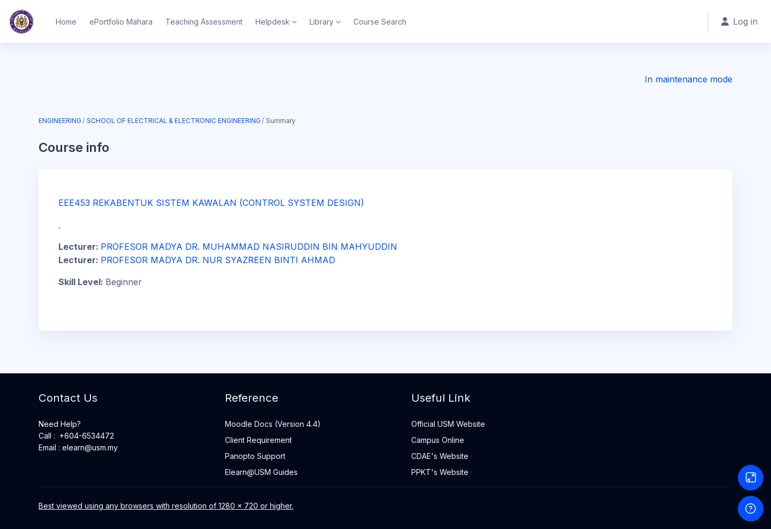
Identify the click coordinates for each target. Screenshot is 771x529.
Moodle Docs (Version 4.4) (273, 423)
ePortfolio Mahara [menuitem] (121, 21)
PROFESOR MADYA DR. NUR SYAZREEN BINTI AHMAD (218, 260)
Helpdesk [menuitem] (272, 21)
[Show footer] (751, 509)
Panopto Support (255, 456)
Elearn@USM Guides (261, 472)
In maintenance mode (688, 79)
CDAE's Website (439, 456)
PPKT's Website (439, 472)
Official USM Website (448, 423)
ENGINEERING (60, 121)
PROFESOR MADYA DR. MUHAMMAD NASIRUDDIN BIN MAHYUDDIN (249, 246)
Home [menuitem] (66, 21)
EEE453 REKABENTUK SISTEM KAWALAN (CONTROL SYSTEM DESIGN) (211, 202)
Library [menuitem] (321, 21)
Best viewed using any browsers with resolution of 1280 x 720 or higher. (166, 505)
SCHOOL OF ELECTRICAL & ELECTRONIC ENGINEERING (174, 121)
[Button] (751, 477)
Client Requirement (258, 439)
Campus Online (437, 439)
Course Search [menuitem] (379, 21)
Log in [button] (739, 21)
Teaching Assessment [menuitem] (204, 21)
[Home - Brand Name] (21, 21)
